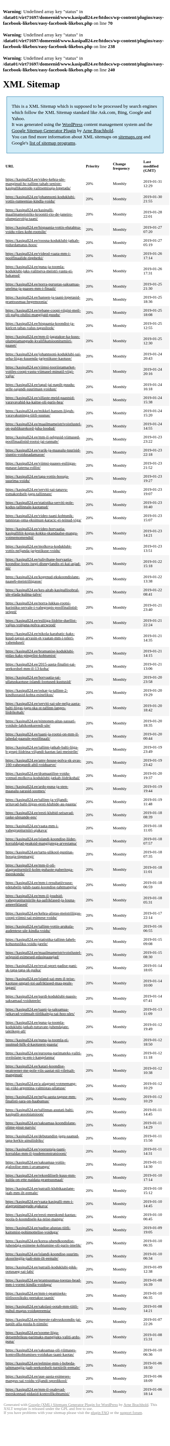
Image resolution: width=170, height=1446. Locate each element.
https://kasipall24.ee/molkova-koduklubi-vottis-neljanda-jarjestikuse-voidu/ (38, 548)
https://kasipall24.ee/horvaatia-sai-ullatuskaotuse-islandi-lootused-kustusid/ (38, 679)
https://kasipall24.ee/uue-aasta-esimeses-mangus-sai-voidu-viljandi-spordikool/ (38, 1378)
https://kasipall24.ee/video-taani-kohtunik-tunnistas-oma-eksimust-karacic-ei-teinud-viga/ (43, 517)
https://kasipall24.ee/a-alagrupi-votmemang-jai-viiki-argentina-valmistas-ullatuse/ (40, 1085)
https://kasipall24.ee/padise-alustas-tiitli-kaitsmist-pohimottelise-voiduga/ (38, 1229)
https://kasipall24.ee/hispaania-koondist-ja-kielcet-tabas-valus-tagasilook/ (40, 325)
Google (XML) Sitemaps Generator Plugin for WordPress (73, 1405)
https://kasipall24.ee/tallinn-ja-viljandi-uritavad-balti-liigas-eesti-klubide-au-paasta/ (40, 801)
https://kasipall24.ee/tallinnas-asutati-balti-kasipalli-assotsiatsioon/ (39, 1111)
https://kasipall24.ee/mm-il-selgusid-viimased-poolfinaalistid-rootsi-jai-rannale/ (42, 439)
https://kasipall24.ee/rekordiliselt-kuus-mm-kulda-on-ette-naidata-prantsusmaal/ (40, 1177)
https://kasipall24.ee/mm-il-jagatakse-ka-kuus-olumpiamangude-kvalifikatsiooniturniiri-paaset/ (42, 340)
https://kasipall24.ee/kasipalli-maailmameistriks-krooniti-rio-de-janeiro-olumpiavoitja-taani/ (39, 214)
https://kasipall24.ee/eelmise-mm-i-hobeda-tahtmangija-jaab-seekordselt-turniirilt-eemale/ (42, 1365)
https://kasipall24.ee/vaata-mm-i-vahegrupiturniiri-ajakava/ (32, 827)
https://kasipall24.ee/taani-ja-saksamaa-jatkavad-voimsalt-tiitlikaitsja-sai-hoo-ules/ (40, 1011)
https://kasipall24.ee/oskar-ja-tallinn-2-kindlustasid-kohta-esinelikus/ (36, 692)
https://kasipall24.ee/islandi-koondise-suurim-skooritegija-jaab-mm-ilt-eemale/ (42, 1256)
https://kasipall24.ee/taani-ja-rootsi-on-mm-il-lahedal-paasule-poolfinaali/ (42, 736)
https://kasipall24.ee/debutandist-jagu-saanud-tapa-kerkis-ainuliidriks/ (42, 1138)
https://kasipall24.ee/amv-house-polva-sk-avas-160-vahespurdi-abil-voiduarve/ (43, 762)
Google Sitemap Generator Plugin (44, 130)
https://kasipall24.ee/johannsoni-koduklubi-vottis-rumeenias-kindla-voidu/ (40, 198)
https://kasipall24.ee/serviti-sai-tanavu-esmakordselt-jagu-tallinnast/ (36, 491)
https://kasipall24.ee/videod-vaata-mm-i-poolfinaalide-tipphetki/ (38, 255)
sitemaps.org (130, 136)
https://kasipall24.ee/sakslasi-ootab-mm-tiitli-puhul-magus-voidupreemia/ (41, 1308)
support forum (131, 1413)
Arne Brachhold (98, 130)
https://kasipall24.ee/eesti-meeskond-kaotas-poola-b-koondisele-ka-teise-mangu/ (40, 1216)
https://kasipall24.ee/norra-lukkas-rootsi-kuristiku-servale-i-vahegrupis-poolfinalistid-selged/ (41, 607)
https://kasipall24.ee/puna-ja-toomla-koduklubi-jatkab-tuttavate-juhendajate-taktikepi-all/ (37, 1026)
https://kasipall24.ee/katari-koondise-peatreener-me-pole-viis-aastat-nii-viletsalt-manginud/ (40, 1070)
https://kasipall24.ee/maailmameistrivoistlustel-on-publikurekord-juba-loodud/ (43, 426)
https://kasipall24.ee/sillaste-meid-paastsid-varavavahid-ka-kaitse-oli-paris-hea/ (40, 399)
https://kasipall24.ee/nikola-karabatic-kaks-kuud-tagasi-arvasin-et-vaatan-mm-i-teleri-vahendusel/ (40, 637)
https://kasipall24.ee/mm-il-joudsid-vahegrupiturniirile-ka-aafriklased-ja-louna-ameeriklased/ (40, 899)
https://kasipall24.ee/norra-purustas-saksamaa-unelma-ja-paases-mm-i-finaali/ (42, 286)
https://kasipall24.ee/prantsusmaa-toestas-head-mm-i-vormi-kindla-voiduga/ (43, 1282)
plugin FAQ (100, 1413)
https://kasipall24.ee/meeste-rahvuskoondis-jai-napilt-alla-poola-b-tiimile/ (43, 1321)
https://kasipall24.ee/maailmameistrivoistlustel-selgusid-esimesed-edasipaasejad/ (43, 954)
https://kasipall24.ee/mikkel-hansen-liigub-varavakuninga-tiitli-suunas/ (39, 412)
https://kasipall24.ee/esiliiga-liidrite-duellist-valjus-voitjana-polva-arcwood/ (41, 622)
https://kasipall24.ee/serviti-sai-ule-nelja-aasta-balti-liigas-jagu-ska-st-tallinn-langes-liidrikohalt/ (42, 707)
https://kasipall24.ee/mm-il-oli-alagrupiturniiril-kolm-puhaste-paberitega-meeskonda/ (39, 869)
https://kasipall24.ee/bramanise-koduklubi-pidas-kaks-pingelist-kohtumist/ (39, 653)
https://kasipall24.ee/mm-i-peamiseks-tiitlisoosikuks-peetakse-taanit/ (36, 1295)
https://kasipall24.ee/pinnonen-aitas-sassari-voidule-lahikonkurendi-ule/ (40, 723)
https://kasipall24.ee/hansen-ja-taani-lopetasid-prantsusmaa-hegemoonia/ (42, 299)
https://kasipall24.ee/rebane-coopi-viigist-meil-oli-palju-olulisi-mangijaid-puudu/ (43, 312)
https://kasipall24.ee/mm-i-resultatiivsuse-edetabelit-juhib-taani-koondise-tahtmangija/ (41, 884)
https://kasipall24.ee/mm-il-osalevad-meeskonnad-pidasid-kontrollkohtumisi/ (37, 1391)
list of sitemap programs (52, 143)
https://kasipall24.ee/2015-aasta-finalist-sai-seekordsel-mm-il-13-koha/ (40, 666)
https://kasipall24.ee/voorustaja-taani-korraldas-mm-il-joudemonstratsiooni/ (36, 1151)
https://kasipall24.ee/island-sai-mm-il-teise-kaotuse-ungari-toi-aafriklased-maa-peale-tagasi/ (40, 982)
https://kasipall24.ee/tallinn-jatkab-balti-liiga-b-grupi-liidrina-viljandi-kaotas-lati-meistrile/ (41, 749)
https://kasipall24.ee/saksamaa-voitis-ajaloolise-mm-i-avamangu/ (35, 1164)
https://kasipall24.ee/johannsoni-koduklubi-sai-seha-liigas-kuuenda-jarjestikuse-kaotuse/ (43, 356)
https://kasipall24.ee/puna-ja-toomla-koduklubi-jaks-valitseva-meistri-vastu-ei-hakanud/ (39, 270)
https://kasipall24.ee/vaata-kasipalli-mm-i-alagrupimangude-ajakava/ (39, 1203)
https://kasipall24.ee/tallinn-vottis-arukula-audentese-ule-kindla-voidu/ (39, 928)
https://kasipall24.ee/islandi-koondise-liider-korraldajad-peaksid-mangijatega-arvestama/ (41, 841)
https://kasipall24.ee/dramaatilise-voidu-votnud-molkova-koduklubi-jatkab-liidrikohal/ (42, 775)
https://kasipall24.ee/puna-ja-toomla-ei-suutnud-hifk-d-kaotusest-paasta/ (37, 1042)
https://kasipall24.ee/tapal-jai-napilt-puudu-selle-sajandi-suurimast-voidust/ (40, 386)
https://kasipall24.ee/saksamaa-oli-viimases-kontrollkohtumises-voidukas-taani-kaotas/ (40, 1352)
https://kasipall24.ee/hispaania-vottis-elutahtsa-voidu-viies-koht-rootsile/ (43, 229)
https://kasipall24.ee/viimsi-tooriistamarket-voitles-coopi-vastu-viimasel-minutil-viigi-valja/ (40, 371)
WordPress (72, 124)
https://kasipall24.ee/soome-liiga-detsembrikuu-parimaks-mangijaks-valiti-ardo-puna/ (42, 1336)
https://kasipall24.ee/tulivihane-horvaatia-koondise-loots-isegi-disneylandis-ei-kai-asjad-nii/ (43, 563)
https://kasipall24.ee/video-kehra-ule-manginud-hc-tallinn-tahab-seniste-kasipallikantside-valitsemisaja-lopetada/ (38, 183)
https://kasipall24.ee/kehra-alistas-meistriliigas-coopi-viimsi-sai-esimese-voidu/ (43, 915)
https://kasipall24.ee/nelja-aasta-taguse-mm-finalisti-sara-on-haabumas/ (40, 1098)
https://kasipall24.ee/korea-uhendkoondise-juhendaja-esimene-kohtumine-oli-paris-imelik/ (43, 1242)
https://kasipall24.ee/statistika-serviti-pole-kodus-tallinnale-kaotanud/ (39, 504)
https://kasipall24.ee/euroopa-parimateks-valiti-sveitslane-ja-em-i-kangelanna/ (43, 1055)
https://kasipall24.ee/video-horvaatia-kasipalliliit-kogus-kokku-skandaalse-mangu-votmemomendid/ (41, 533)
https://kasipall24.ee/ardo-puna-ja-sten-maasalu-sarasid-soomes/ (36, 788)
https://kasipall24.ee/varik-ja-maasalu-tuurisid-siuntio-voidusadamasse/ (42, 452)
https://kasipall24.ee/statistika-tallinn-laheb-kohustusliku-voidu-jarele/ (40, 941)
